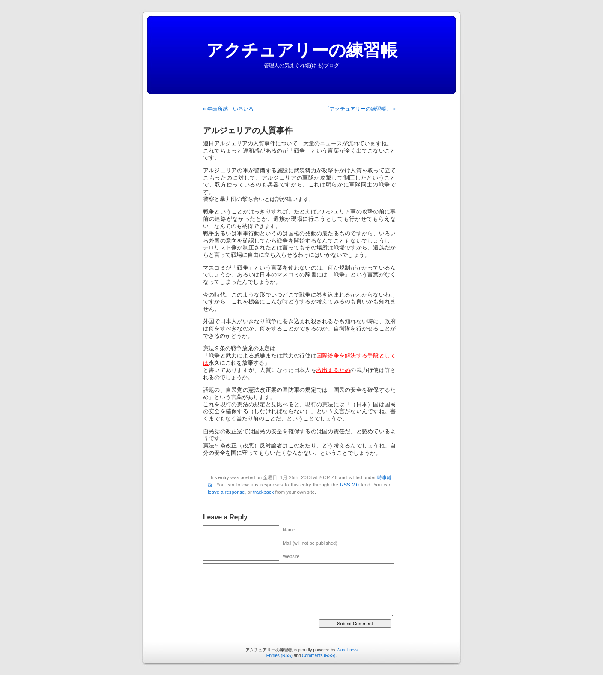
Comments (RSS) (318, 655)
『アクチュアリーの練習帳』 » (360, 109)
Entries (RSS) (279, 655)
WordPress (347, 650)
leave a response (226, 492)
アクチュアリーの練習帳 (301, 50)
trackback (263, 492)
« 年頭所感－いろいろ (228, 109)
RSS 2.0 (349, 484)
